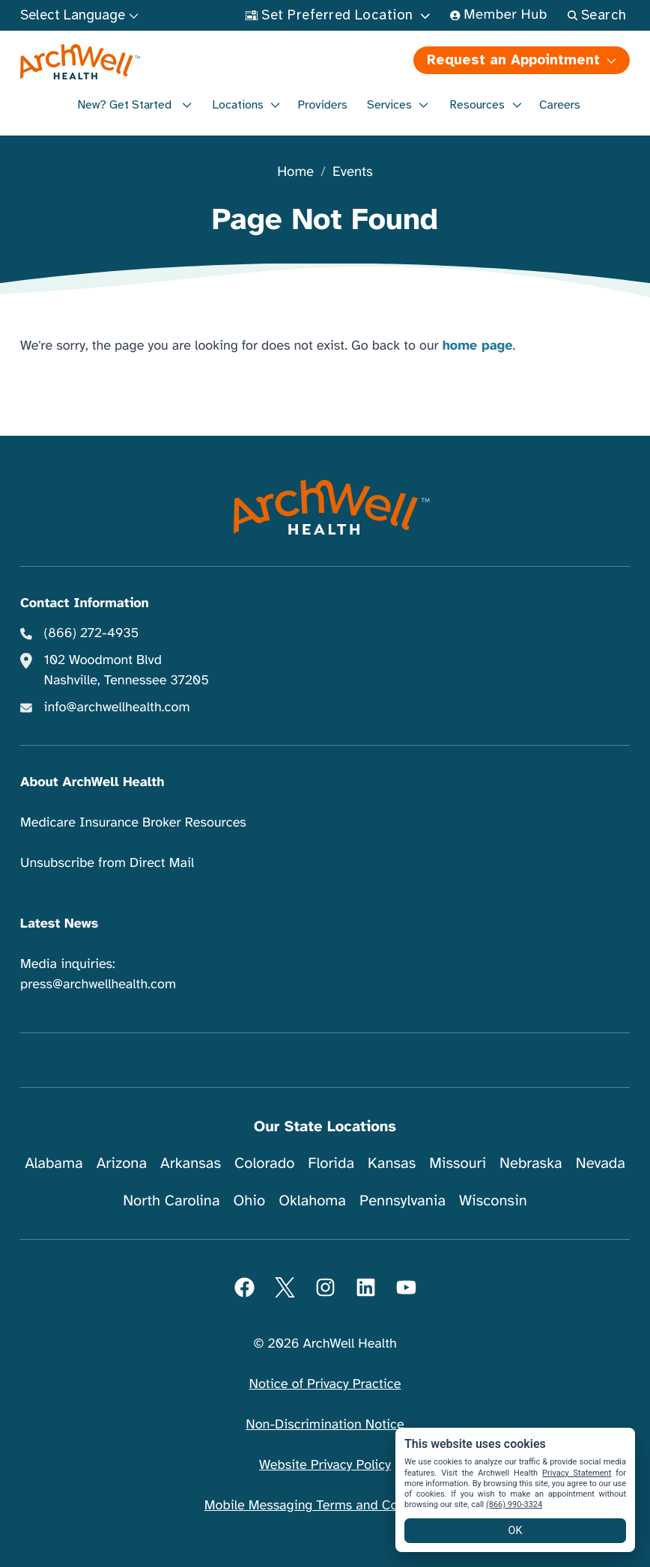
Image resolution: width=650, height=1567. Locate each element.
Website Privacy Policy (325, 1465)
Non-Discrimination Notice (325, 1425)
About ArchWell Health (92, 782)
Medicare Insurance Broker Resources (133, 823)
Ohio (250, 1200)
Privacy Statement (576, 1473)
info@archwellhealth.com (117, 707)
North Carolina (171, 1200)
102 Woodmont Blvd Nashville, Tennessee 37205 (126, 670)
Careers (559, 104)
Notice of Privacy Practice (325, 1384)
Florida (331, 1163)
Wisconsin (493, 1200)
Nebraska (530, 1163)
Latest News (59, 924)
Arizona (122, 1163)
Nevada (600, 1163)
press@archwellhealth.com (98, 984)
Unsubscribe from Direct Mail (107, 863)
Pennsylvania (402, 1200)
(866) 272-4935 (91, 633)
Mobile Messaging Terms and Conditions (325, 1505)
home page (478, 346)
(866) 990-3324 (514, 1504)
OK (515, 1530)
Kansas (392, 1163)
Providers (322, 104)
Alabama (54, 1163)
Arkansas (190, 1163)
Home (295, 172)
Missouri (457, 1163)
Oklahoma (312, 1200)
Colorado (264, 1163)
